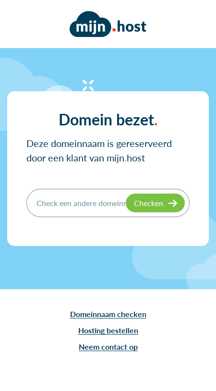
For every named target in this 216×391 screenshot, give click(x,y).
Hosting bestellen (108, 330)
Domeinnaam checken (108, 313)
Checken (148, 203)
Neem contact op (108, 346)
